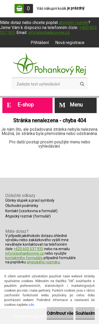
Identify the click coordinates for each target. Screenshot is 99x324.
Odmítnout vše (60, 313)
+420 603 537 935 (28, 249)
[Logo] (49, 64)
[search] (82, 84)
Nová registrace (69, 42)
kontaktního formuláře (24, 258)
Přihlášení (40, 42)
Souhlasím (85, 313)
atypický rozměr (73, 22)
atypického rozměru (43, 262)
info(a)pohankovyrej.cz (49, 32)
